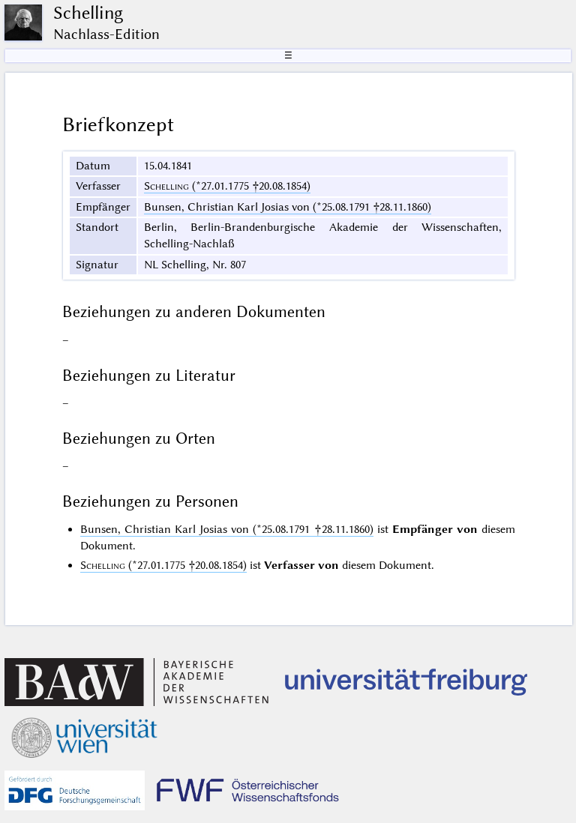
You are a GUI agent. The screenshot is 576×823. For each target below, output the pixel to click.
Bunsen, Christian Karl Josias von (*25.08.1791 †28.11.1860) (287, 207)
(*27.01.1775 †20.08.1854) (227, 186)
